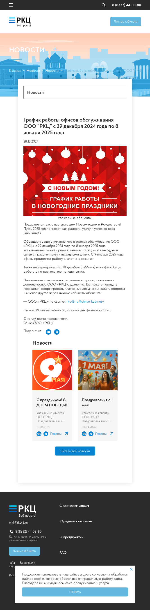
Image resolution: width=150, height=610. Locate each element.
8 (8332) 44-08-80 (126, 5)
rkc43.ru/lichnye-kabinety (85, 301)
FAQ (63, 552)
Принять (75, 592)
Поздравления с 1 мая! (97, 403)
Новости (33, 71)
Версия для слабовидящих (22, 564)
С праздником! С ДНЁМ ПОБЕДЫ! (51, 403)
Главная (15, 71)
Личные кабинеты (125, 21)
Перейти (55, 434)
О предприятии (71, 537)
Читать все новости (75, 451)
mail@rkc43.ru (18, 523)
